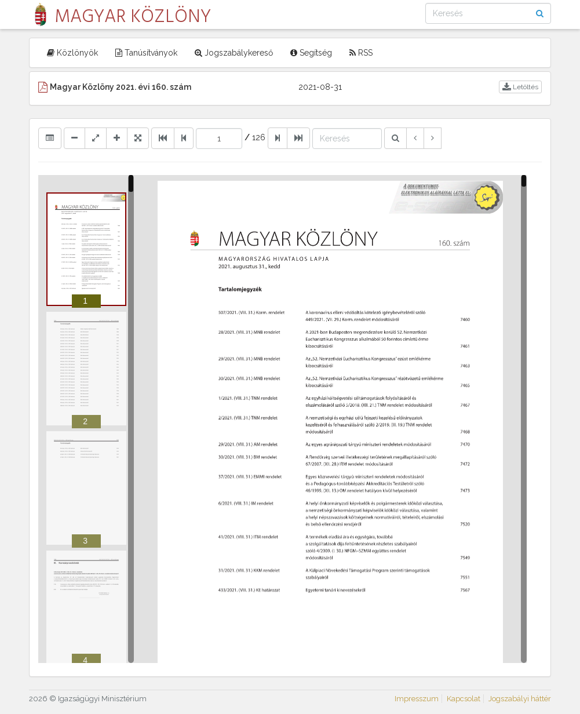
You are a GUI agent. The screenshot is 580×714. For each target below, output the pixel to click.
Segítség (311, 52)
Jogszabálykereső (234, 52)
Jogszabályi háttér (519, 698)
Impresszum (417, 698)
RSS (361, 52)
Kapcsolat (463, 698)
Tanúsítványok (146, 52)
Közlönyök (72, 52)
